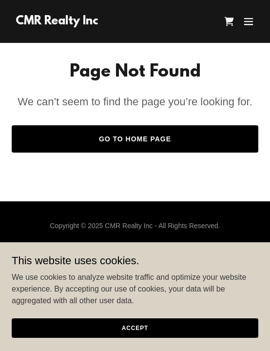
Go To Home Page (135, 139)
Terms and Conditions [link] (135, 260)
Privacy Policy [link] (134, 249)
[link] (57, 22)
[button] (248, 21)
